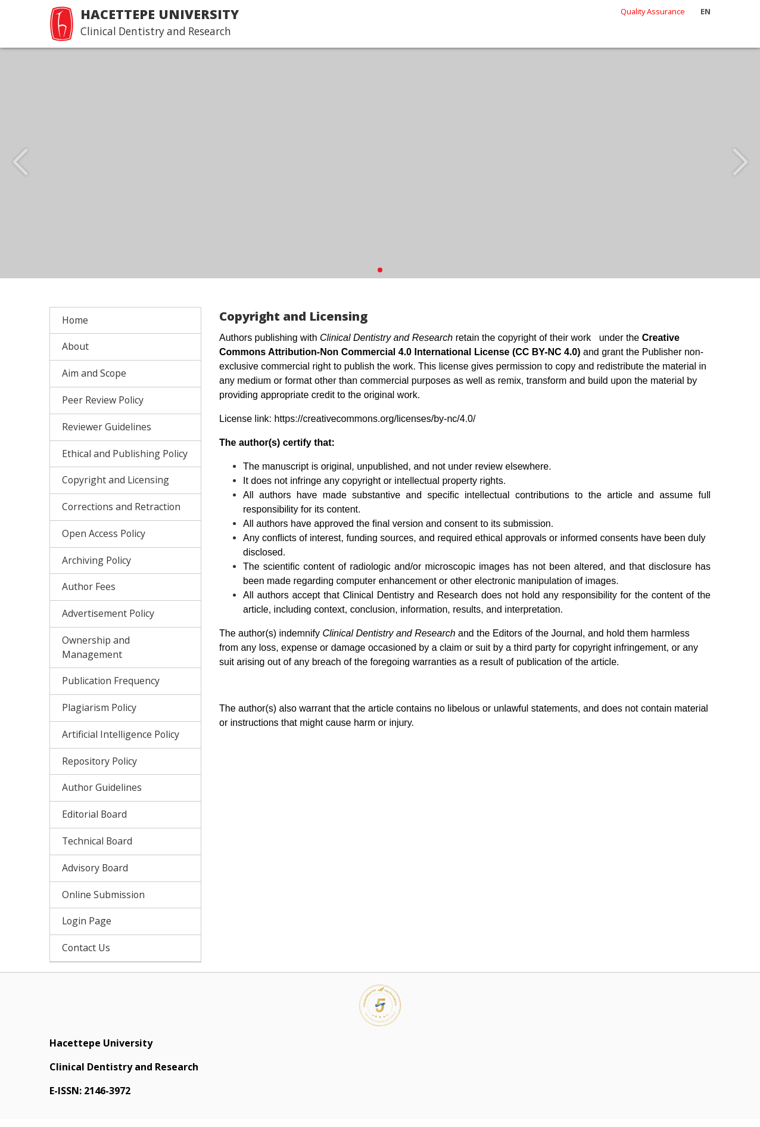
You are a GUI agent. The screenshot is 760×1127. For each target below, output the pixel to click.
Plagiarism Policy (99, 715)
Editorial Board (94, 822)
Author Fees (89, 594)
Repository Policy (99, 768)
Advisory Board (95, 875)
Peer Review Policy (103, 407)
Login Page (86, 929)
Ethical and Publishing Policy (125, 461)
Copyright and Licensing (115, 488)
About (75, 354)
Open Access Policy (103, 541)
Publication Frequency (111, 689)
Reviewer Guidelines (106, 434)
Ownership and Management (96, 655)
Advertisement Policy (108, 621)
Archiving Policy (96, 568)
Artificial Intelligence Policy (120, 742)
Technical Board (97, 848)
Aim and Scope (94, 381)
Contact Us (86, 955)
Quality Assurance (653, 11)
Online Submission (103, 902)
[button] (380, 277)
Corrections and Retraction (121, 514)
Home (75, 327)
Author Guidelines (102, 795)
